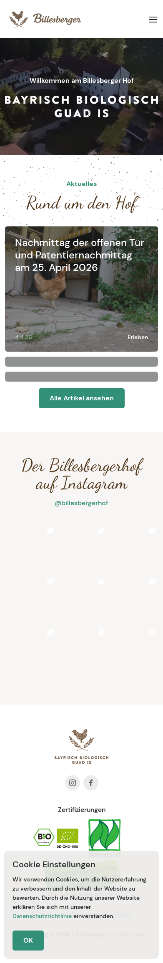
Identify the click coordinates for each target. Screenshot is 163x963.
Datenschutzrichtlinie (42, 916)
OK (28, 940)
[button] (153, 19)
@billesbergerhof (81, 503)
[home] (43, 19)
